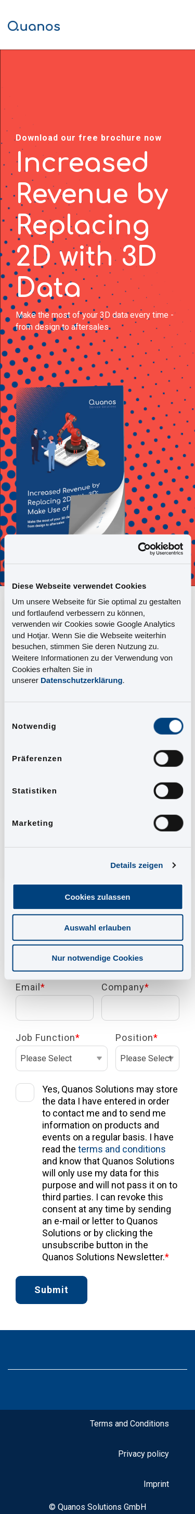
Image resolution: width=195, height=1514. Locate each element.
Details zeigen (136, 865)
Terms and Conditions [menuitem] (129, 1424)
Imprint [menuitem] (156, 1484)
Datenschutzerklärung (82, 680)
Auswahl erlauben (97, 927)
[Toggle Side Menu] (179, 22)
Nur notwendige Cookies (98, 957)
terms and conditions (122, 1149)
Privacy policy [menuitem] (143, 1454)
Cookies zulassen (98, 896)
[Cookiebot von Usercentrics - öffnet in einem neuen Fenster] (139, 549)
